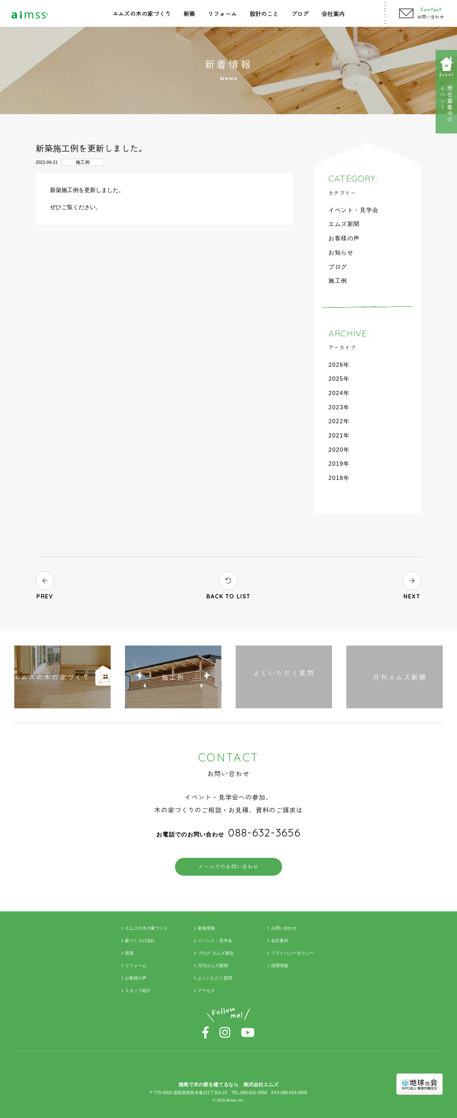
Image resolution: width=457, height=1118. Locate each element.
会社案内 (333, 13)
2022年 (339, 421)
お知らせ (340, 252)
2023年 (339, 407)
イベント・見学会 (353, 210)
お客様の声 (344, 238)
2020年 (339, 450)
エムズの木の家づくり (141, 13)
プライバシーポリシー (292, 953)
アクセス (206, 990)
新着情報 (206, 928)
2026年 (339, 365)
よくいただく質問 (215, 978)
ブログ (300, 13)
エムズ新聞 (344, 224)
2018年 (339, 478)
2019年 (339, 464)
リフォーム (222, 13)
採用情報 (279, 965)
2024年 (339, 393)
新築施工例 (64, 190)
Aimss (29, 15)
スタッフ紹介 (138, 990)
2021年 (339, 435)
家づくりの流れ (140, 940)
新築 (189, 13)
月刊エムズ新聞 (213, 965)
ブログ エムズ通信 (215, 953)
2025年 (339, 379)
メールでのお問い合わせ (228, 866)
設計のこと (264, 13)
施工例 (337, 281)
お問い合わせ (284, 928)
